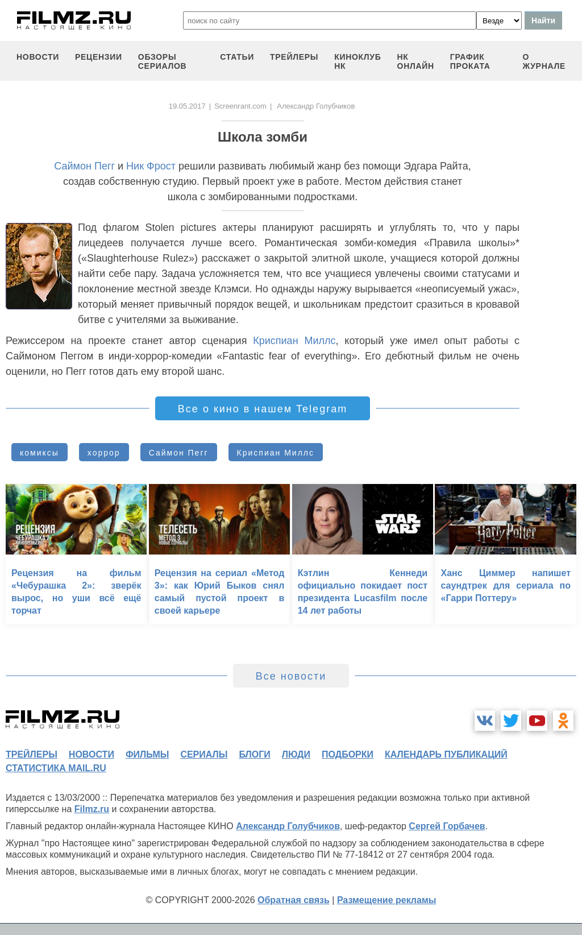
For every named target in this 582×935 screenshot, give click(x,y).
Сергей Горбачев (447, 826)
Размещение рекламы (386, 900)
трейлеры (294, 56)
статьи (237, 56)
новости (37, 56)
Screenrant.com (240, 106)
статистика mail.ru (56, 768)
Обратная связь (293, 900)
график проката (470, 61)
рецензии (98, 56)
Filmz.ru (91, 809)
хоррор (104, 452)
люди (296, 754)
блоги (254, 754)
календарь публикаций (446, 754)
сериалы (203, 754)
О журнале (544, 61)
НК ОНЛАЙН (415, 61)
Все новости (291, 676)
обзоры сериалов (162, 61)
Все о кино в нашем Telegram (262, 409)
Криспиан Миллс (294, 340)
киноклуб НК (357, 61)
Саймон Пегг (84, 166)
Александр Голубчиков (288, 826)
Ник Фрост (151, 166)
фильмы (147, 754)
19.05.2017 (187, 106)
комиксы (39, 452)
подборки (347, 754)
